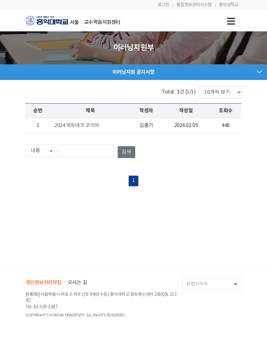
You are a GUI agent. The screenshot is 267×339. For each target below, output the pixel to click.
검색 (126, 152)
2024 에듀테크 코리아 (76, 125)
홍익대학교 (228, 5)
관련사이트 (214, 284)
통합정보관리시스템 (194, 5)
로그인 (163, 5)
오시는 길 (77, 282)
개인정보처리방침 (43, 282)
